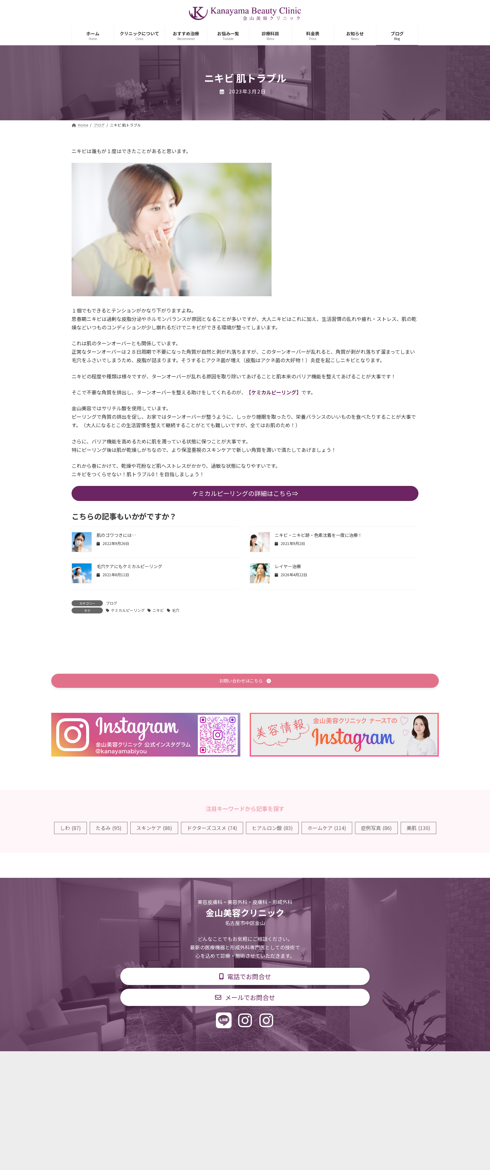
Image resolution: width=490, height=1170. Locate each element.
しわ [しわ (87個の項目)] (70, 828)
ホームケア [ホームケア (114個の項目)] (327, 828)
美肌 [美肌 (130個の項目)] (418, 828)
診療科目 (171, 1061)
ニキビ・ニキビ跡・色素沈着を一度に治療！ (318, 535)
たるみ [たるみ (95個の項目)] (109, 828)
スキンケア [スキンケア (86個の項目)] (154, 828)
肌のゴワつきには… (116, 535)
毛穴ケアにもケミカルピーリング (129, 566)
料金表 (263, 1061)
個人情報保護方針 (334, 1061)
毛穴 (175, 610)
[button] (245, 681)
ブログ (111, 603)
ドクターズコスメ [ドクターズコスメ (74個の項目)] (212, 828)
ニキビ (158, 610)
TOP (143, 1061)
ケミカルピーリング (128, 610)
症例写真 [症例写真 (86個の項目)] (376, 828)
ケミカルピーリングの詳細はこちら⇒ (245, 493)
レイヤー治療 (288, 566)
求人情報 (293, 1061)
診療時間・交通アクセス (218, 1061)
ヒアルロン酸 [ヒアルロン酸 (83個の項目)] (272, 828)
